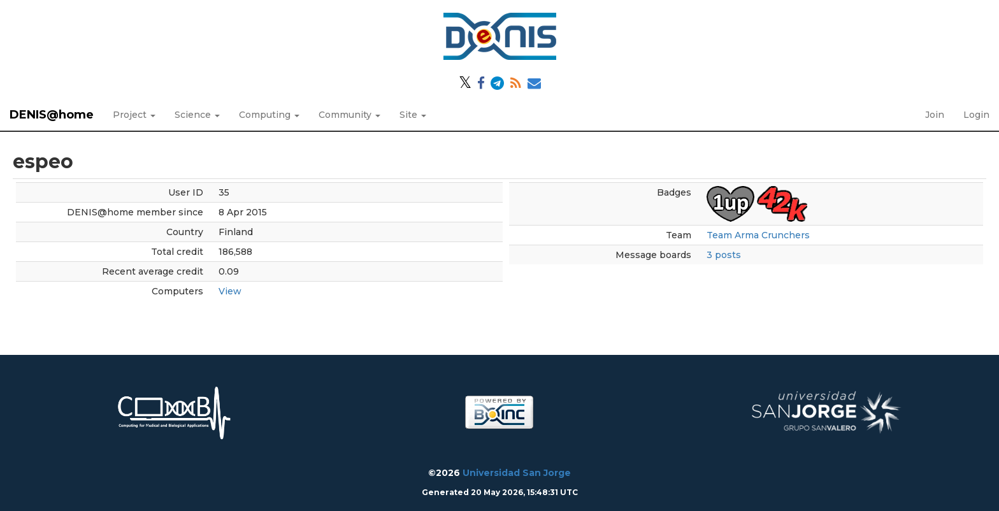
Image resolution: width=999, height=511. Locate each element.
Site (412, 114)
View (230, 291)
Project (134, 114)
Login (976, 114)
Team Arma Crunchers (758, 235)
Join (934, 114)
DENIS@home (52, 115)
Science (197, 114)
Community (349, 114)
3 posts (724, 255)
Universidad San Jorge (517, 473)
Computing (269, 114)
